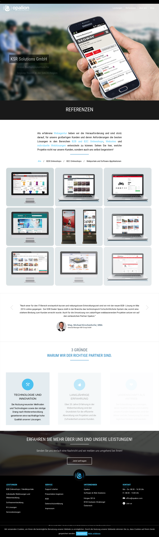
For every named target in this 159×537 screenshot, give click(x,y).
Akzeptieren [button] (82, 534)
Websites (111, 141)
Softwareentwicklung (14, 502)
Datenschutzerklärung (54, 504)
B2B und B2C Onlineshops (87, 141)
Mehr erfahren (94, 533)
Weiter (147, 314)
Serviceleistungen (13, 512)
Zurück (12, 314)
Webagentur (60, 133)
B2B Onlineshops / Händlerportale (20, 489)
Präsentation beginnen (54, 494)
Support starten (51, 489)
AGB (47, 499)
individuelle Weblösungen (51, 145)
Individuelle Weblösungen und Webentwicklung (18, 496)
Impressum (49, 508)
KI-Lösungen (11, 507)
